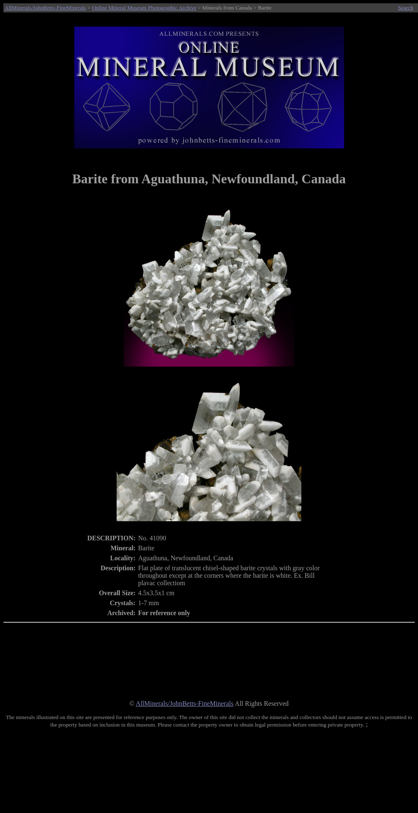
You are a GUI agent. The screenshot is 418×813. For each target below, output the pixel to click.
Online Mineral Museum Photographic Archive (144, 8)
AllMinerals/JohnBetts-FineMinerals (45, 8)
